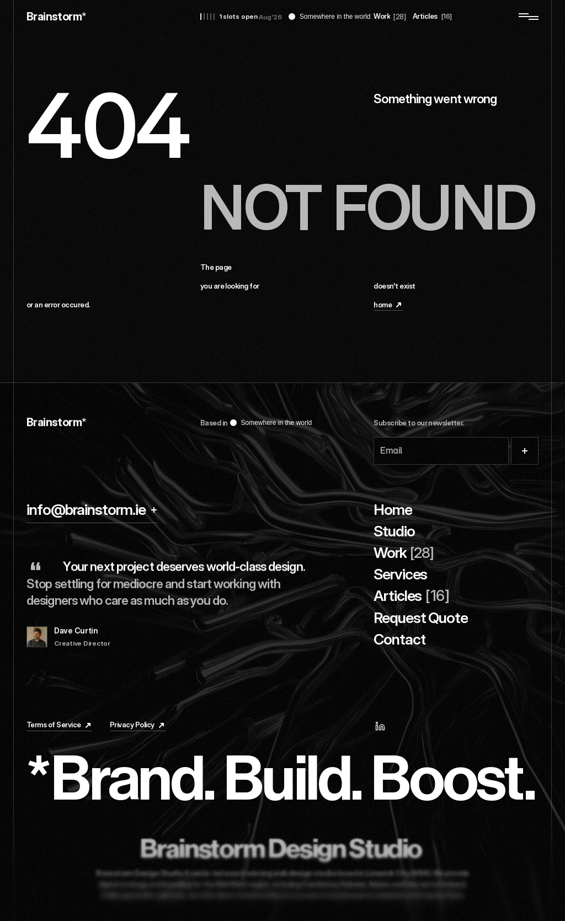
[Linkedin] (385, 726)
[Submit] (525, 451)
